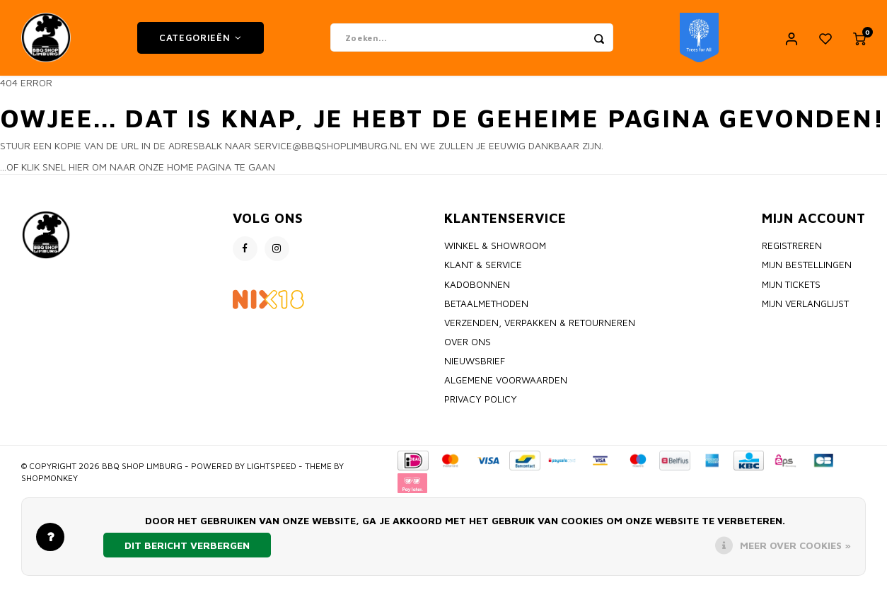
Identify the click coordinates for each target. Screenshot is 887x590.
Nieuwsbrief (474, 363)
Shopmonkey (49, 480)
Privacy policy (480, 401)
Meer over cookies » (795, 545)
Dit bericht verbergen (187, 545)
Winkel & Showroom (495, 248)
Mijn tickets (791, 286)
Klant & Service (483, 267)
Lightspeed (271, 468)
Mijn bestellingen (807, 267)
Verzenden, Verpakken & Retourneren (539, 324)
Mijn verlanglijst (805, 305)
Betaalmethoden (486, 305)
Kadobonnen (477, 286)
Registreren (792, 248)
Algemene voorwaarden (505, 382)
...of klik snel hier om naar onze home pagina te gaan (137, 169)
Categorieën (200, 39)
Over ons (467, 343)
